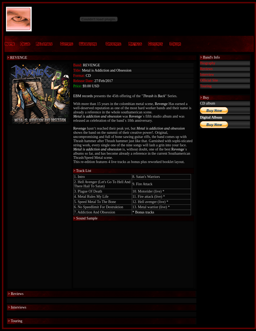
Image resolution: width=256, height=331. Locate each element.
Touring (206, 86)
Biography (207, 63)
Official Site (209, 80)
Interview (207, 75)
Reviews (206, 69)
